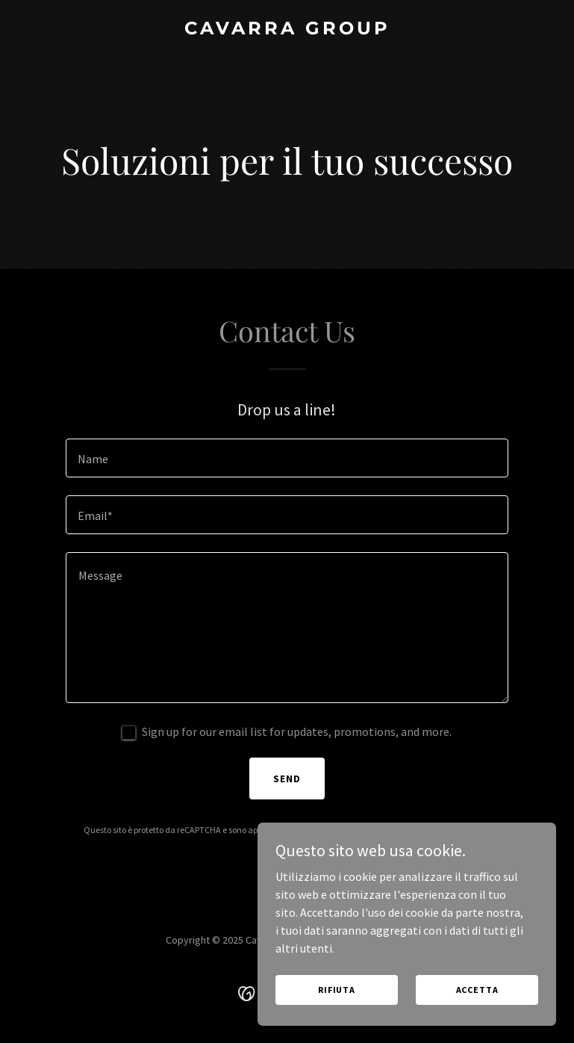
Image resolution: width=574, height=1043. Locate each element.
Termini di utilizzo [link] (417, 829)
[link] (287, 29)
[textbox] (287, 458)
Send (287, 778)
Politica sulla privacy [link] (332, 829)
